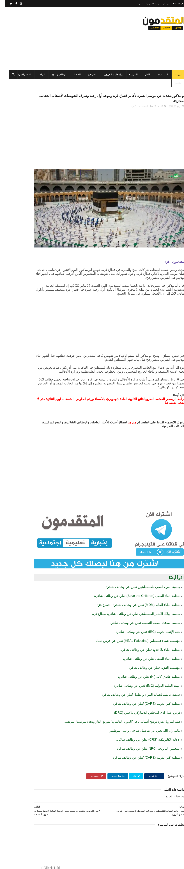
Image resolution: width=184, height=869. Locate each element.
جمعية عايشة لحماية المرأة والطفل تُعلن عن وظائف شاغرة (135, 677)
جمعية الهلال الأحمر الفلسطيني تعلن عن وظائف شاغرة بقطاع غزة (131, 596)
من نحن (161, 4)
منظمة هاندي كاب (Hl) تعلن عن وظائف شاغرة (144, 659)
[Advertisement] (69, 38)
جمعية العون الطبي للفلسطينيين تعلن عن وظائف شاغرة (137, 569)
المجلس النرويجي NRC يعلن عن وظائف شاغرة (143, 735)
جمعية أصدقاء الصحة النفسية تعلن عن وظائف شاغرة (140, 605)
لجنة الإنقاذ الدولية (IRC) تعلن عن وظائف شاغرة (143, 614)
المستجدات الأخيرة (134, 108)
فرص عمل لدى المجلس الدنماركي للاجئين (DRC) (142, 695)
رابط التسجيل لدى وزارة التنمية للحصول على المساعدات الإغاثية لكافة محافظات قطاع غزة (21, 210)
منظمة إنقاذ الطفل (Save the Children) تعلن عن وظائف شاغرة (132, 578)
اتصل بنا (135, 4)
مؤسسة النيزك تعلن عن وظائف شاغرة (149, 650)
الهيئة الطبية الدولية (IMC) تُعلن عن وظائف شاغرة (142, 668)
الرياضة (36, 74)
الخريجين (87, 74)
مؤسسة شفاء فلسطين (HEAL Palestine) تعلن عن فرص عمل (133, 623)
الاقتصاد (71, 74)
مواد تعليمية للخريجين (108, 74)
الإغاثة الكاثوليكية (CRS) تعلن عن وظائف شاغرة (143, 726)
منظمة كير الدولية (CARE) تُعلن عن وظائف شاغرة (141, 686)
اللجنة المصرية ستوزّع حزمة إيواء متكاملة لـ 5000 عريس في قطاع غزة (21, 275)
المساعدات (158, 74)
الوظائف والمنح (54, 74)
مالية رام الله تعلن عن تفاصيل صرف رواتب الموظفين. (139, 717)
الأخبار (142, 74)
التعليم (129, 74)
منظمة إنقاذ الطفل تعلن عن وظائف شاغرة (146, 641)
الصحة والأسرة (19, 74)
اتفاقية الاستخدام (173, 4)
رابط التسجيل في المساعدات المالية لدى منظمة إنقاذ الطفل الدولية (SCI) (22, 226)
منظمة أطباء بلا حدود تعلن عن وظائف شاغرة (145, 632)
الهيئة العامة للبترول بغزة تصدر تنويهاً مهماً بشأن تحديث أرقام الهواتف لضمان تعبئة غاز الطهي (22, 243)
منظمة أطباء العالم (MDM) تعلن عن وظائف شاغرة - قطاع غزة (133, 587)
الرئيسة (173, 74)
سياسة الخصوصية (148, 4)
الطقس (173, 83)
